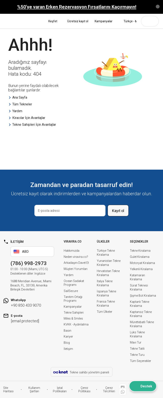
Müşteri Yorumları (75, 269)
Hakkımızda (71, 250)
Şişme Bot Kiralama (143, 295)
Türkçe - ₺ (128, 21)
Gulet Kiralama (139, 256)
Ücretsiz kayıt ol (77, 21)
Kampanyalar (103, 21)
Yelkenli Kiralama (141, 269)
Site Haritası (8, 389)
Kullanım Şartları (34, 389)
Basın (67, 330)
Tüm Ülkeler (104, 311)
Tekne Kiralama (140, 250)
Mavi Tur (135, 342)
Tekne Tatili (137, 348)
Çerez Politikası (84, 389)
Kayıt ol (118, 210)
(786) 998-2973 (28, 263)
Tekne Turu (137, 354)
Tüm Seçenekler (140, 361)
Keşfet (54, 21)
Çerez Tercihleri (109, 389)
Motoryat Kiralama (142, 263)
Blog (67, 342)
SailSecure (71, 291)
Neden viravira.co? (76, 256)
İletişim (68, 349)
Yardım (68, 275)
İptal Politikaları (60, 389)
